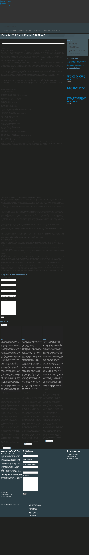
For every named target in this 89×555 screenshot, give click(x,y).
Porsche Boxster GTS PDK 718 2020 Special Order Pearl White (76, 88)
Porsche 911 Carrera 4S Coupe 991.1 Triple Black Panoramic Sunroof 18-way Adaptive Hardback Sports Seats (10, 341)
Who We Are (29, 30)
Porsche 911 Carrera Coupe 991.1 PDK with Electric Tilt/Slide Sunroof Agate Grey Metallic (53, 341)
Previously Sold (21, 30)
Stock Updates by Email (35, 505)
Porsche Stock (5, 30)
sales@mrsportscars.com (7, 494)
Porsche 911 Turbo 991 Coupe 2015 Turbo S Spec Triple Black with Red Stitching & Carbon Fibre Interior (77, 77)
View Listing (7, 447)
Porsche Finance (46, 30)
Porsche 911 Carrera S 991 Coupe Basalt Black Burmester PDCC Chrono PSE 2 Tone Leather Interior (32, 341)
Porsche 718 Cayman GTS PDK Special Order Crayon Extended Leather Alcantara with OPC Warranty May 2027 (76, 99)
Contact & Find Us (56, 30)
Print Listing (70, 55)
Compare (4, 324)
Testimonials (13, 30)
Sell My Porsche (37, 30)
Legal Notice (33, 515)
